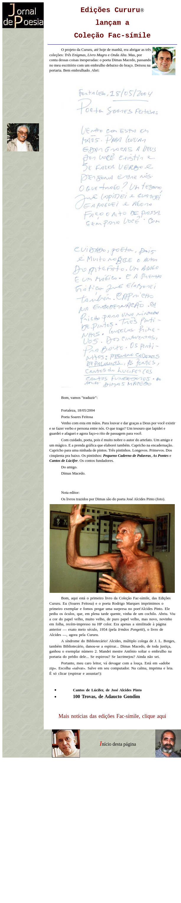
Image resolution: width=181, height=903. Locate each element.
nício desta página (119, 744)
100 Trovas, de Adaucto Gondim (106, 696)
